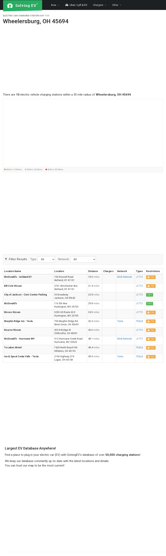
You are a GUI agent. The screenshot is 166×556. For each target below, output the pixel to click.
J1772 (139, 277)
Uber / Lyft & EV (76, 5)
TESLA (139, 321)
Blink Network (124, 277)
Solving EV (26, 5)
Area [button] (55, 5)
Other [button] (116, 5)
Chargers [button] (99, 5)
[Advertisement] (83, 59)
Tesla (120, 321)
